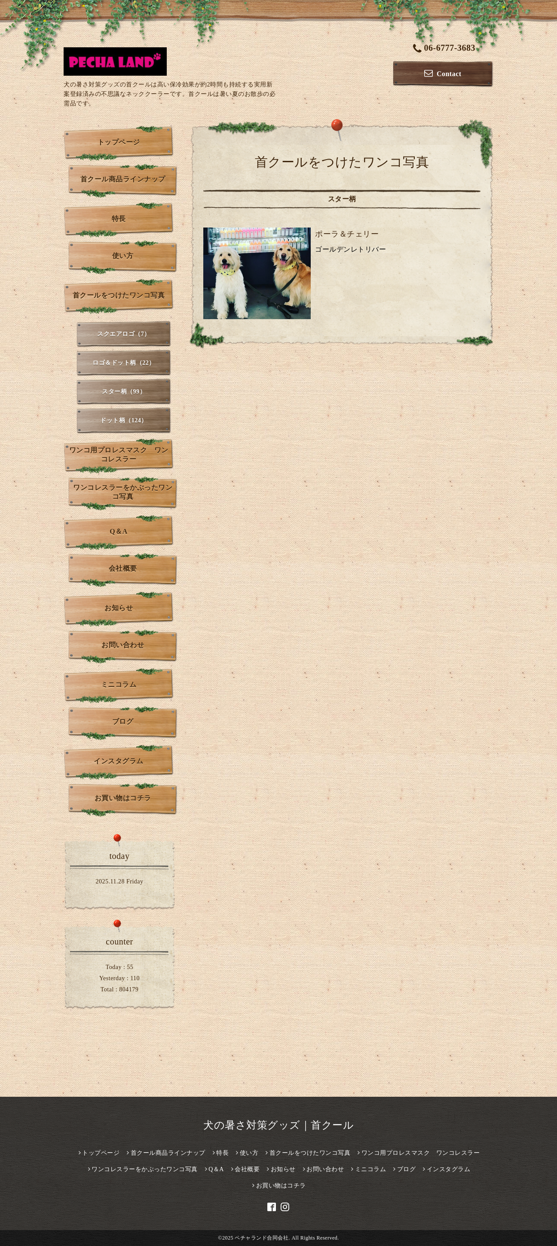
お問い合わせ (122, 645)
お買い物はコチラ (123, 798)
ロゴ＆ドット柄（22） (123, 363)
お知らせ (118, 608)
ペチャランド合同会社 (261, 1238)
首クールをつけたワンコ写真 (119, 295)
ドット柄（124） (123, 420)
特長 (119, 218)
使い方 (123, 255)
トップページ (119, 142)
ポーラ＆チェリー (347, 234)
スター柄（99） (124, 391)
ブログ (123, 721)
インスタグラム (119, 761)
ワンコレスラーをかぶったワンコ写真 (122, 492)
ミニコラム (119, 684)
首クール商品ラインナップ (122, 179)
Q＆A (119, 531)
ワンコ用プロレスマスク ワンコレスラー (118, 454)
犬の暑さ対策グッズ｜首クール (278, 1125)
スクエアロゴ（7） (123, 334)
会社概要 (123, 568)
